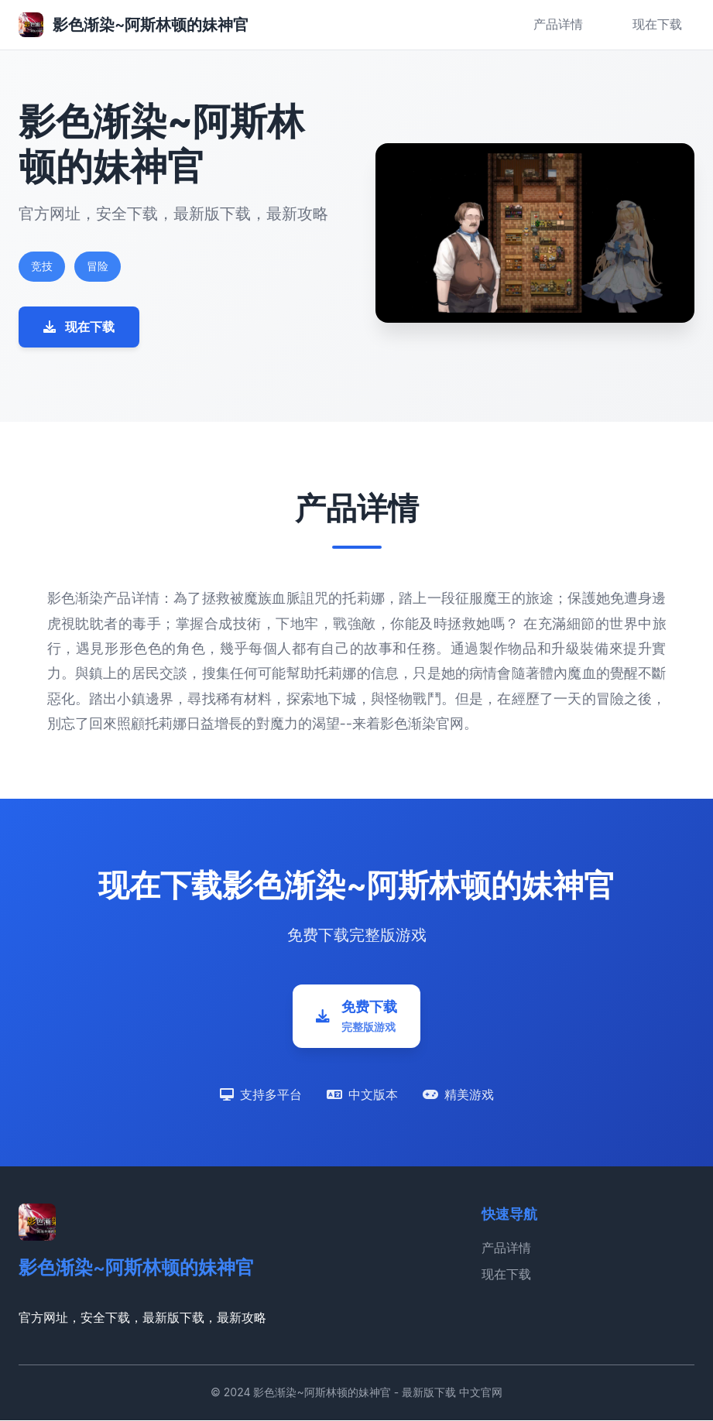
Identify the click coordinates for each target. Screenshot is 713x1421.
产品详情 (558, 24)
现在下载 (657, 24)
